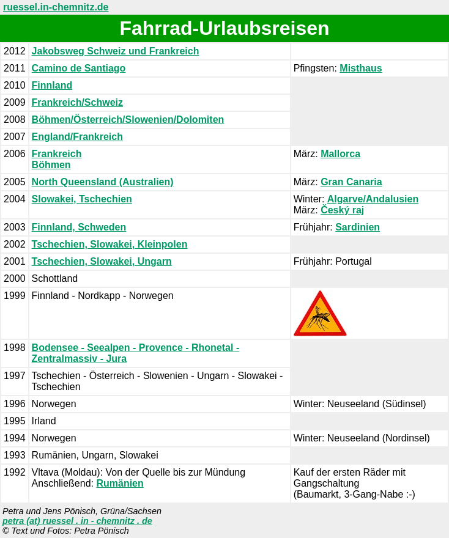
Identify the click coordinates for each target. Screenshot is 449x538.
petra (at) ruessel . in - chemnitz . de (77, 521)
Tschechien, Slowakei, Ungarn (102, 261)
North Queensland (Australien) (103, 182)
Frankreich (57, 154)
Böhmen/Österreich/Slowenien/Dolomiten (128, 119)
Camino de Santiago (79, 68)
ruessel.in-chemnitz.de (56, 7)
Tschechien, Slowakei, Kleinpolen (110, 244)
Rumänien (119, 483)
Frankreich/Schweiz (77, 102)
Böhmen (51, 165)
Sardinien (357, 227)
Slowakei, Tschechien (82, 199)
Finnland (52, 85)
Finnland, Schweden (79, 227)
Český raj (342, 210)
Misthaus (361, 68)
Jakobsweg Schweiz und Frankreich (115, 51)
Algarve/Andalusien (372, 199)
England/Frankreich (77, 136)
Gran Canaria (351, 182)
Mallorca (340, 154)
